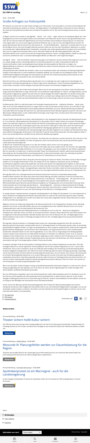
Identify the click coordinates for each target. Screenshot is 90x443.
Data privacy (76, 432)
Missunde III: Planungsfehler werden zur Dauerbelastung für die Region (45, 346)
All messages (8, 415)
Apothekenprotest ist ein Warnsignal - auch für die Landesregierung (35, 372)
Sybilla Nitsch (21, 341)
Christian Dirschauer (24, 367)
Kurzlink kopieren (9, 299)
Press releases (8, 419)
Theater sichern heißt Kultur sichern (26, 319)
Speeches (7, 423)
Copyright (84, 432)
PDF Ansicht (7, 297)
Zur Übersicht (8, 295)
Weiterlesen (10, 332)
